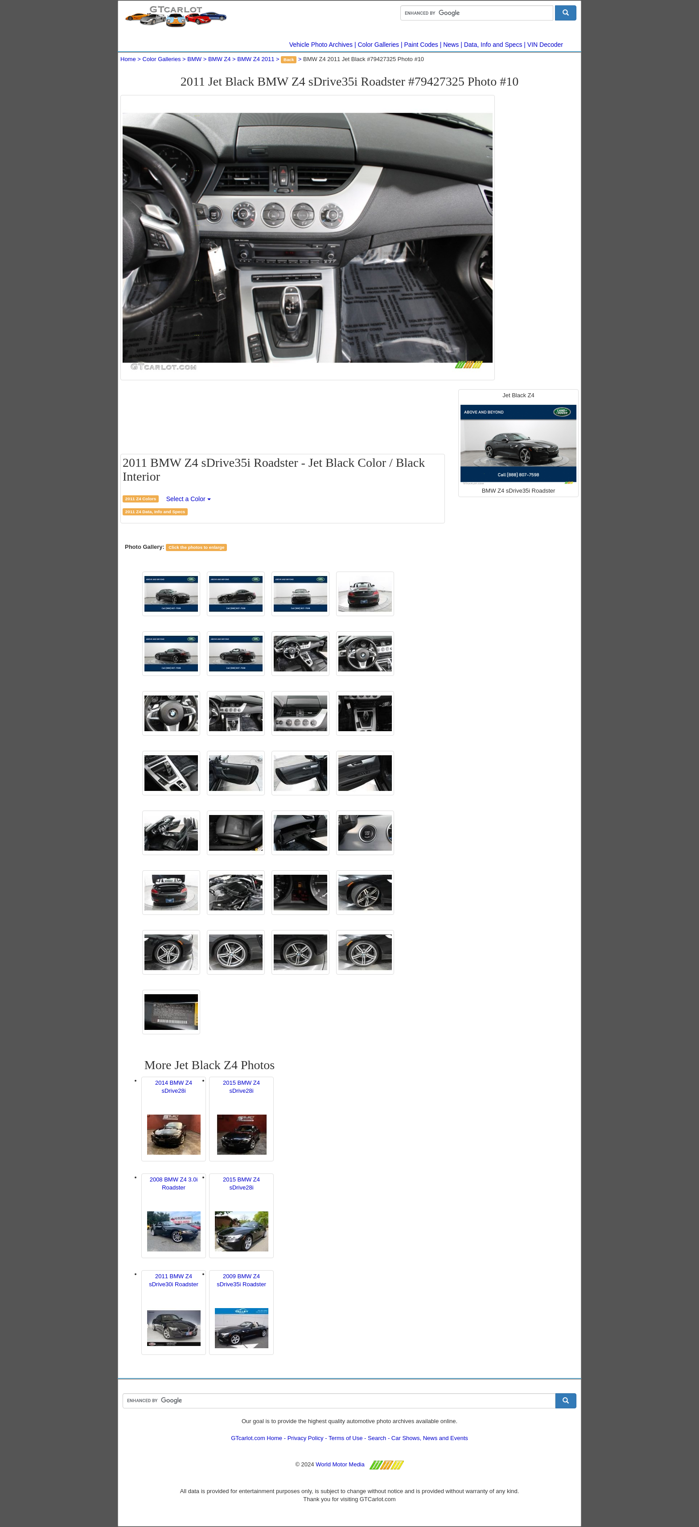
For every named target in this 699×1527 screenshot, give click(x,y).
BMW (194, 59)
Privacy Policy (306, 1438)
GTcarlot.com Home (256, 1438)
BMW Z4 (219, 59)
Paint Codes (421, 44)
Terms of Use (346, 1438)
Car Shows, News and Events (429, 1438)
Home (128, 59)
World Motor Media (340, 1464)
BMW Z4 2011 (255, 59)
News (451, 44)
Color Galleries (378, 44)
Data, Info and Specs (493, 44)
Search (377, 1438)
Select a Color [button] (188, 498)
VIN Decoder (545, 44)
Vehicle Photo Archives (321, 44)
